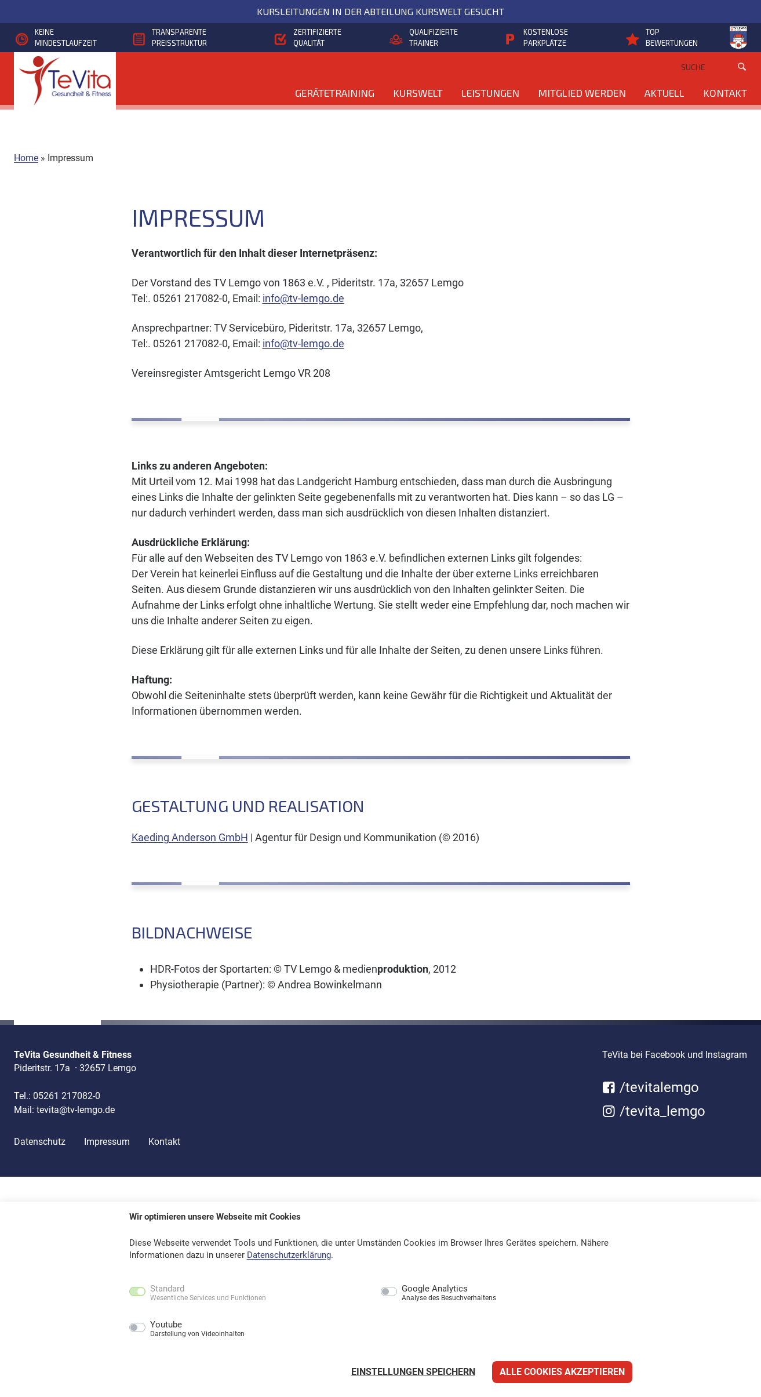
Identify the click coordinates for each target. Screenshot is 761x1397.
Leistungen (490, 92)
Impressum (107, 1141)
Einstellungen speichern (413, 1371)
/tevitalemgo (650, 1087)
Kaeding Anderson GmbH (190, 837)
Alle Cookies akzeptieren (562, 1371)
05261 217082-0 (66, 1095)
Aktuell (664, 92)
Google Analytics (449, 1293)
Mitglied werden (582, 92)
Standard (208, 1293)
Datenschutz (39, 1141)
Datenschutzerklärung (289, 1255)
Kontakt (725, 92)
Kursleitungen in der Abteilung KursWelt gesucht (380, 11)
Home (26, 157)
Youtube (197, 1329)
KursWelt (418, 92)
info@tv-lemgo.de (303, 298)
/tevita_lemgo (653, 1111)
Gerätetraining (334, 92)
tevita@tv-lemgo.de (76, 1109)
